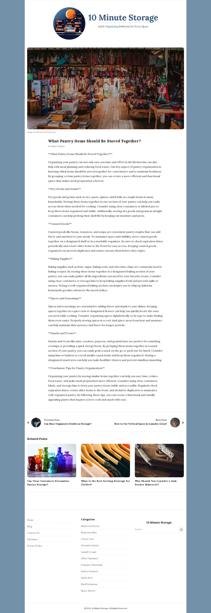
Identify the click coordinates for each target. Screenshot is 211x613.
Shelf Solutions (89, 584)
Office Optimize (89, 558)
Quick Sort (87, 577)
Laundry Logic (89, 551)
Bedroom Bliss (89, 532)
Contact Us (33, 532)
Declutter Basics (90, 545)
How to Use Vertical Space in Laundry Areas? (140, 423)
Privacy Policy (34, 545)
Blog (29, 526)
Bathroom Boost (90, 526)
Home (30, 519)
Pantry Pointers (57, 146)
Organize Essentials (92, 564)
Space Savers (88, 590)
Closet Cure (87, 539)
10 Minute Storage (123, 17)
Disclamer (32, 539)
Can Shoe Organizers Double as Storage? (68, 423)
